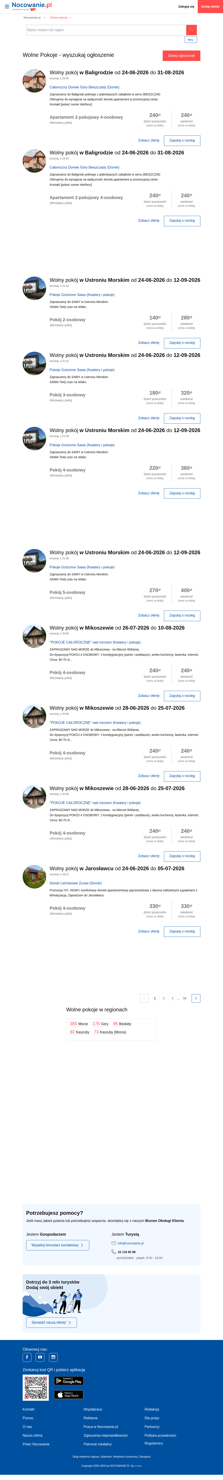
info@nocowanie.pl (131, 1243)
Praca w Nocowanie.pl (101, 1427)
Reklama (90, 1418)
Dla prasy (152, 1418)
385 (79, 1023)
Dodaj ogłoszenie (181, 55)
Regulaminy (154, 1443)
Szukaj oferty (191, 30)
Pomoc (28, 1418)
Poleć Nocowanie (36, 1444)
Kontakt (28, 1409)
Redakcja (152, 1409)
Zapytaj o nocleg (182, 140)
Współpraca (93, 1409)
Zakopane (144, 1456)
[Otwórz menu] (7, 6)
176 (101, 1023)
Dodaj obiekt (210, 6)
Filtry (190, 39)
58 (184, 998)
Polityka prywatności (160, 1435)
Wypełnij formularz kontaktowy (58, 1245)
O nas (27, 1427)
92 (79, 1031)
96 (122, 1023)
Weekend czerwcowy (125, 1456)
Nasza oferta (32, 1435)
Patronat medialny (98, 1444)
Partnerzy (152, 1427)
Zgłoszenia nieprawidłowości (106, 1435)
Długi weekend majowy (86, 1456)
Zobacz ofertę (148, 140)
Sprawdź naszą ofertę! (51, 1323)
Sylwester (106, 1456)
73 (110, 1031)
